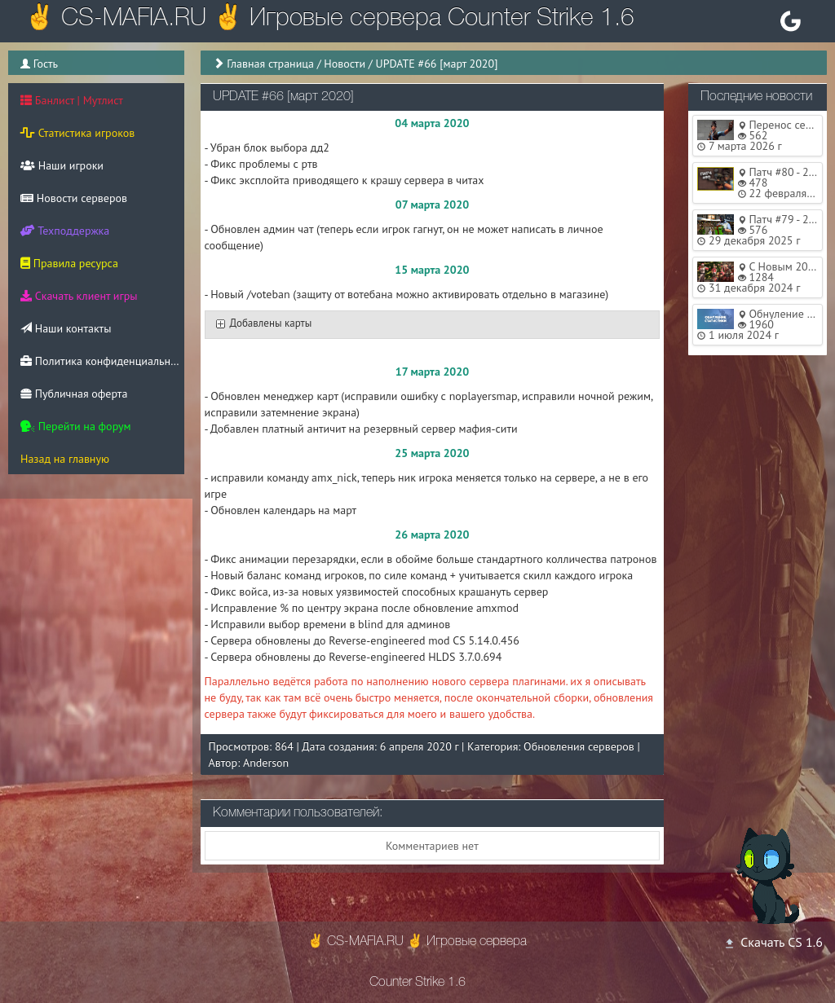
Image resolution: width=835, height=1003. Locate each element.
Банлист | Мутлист (71, 100)
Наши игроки (62, 165)
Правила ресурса (69, 263)
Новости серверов (73, 198)
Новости (344, 63)
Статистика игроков (77, 132)
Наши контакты (65, 328)
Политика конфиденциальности (102, 361)
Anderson (266, 762)
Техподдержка (64, 230)
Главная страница (270, 63)
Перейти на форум (75, 426)
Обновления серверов (579, 746)
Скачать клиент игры (78, 295)
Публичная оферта (73, 393)
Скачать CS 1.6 (773, 942)
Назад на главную (64, 458)
